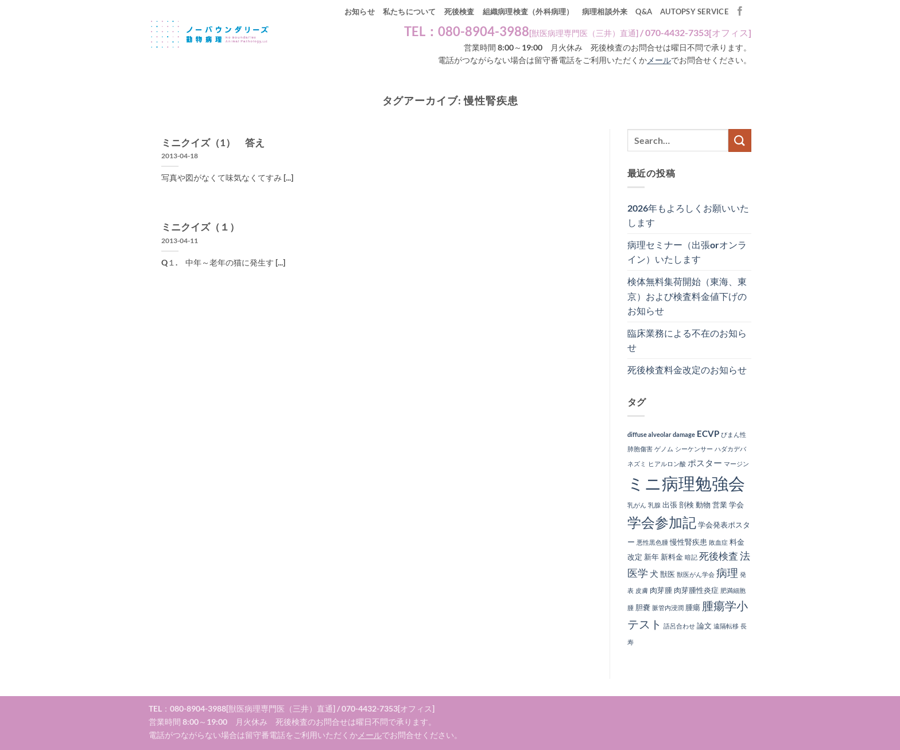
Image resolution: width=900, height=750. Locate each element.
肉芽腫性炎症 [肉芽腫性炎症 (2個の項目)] (696, 590)
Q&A (643, 11)
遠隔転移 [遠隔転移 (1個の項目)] (726, 626)
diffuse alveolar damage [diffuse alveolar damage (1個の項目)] (661, 434)
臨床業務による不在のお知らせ (687, 340)
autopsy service (694, 11)
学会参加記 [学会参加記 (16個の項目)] (661, 522)
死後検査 (459, 11)
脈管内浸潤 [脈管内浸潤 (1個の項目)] (668, 607)
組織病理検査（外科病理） (528, 11)
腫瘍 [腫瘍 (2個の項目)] (692, 607)
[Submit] (739, 140)
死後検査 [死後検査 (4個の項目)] (718, 556)
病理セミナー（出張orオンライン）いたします (687, 252)
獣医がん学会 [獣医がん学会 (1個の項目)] (696, 574)
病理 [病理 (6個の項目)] (727, 573)
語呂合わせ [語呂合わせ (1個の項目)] (679, 626)
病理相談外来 (605, 11)
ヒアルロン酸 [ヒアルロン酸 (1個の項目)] (667, 463)
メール (659, 60)
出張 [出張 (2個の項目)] (669, 504)
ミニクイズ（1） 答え (213, 143)
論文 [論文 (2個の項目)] (704, 625)
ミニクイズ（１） (200, 227)
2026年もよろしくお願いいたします (688, 215)
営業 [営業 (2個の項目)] (719, 504)
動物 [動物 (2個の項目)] (703, 504)
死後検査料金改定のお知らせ (687, 369)
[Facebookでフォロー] (739, 11)
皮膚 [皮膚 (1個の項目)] (641, 590)
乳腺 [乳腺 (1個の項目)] (654, 505)
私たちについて (409, 11)
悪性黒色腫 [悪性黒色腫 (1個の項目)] (652, 542)
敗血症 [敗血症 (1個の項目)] (718, 542)
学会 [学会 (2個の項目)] (736, 504)
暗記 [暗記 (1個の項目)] (691, 557)
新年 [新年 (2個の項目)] (651, 556)
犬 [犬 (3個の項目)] (654, 573)
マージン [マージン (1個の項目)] (736, 463)
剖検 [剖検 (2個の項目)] (686, 504)
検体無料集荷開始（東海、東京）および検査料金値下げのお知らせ (687, 296)
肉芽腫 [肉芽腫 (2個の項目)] (661, 590)
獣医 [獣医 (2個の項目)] (667, 574)
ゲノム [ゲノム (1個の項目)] (663, 448)
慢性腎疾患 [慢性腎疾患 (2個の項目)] (688, 541)
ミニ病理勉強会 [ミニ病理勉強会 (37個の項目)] (686, 483)
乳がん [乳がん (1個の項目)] (636, 505)
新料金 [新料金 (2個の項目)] (672, 556)
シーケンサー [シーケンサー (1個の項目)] (694, 448)
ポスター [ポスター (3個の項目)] (705, 463)
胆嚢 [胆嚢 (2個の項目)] (642, 607)
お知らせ (359, 11)
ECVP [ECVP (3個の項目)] (708, 433)
